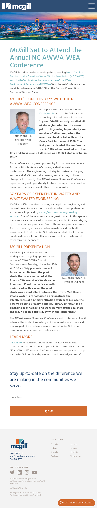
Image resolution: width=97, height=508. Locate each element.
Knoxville (54, 452)
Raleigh (73, 444)
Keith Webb (46, 113)
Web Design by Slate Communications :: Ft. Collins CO (25, 493)
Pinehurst (54, 456)
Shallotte (74, 452)
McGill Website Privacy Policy (18, 488)
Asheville (54, 444)
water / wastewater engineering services (43, 214)
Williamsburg (75, 456)
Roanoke (74, 448)
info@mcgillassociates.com (22, 456)
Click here (16, 343)
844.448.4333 (16, 459)
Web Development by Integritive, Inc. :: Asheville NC (25, 495)
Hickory (54, 448)
